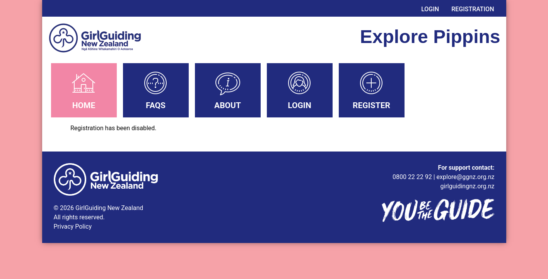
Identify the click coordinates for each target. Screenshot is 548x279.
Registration (472, 9)
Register (371, 105)
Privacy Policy (73, 226)
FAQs (156, 105)
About (227, 105)
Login (430, 9)
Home (84, 105)
